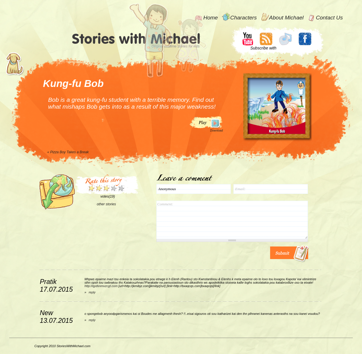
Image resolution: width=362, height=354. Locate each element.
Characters (243, 18)
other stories (106, 204)
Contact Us (329, 18)
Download (216, 130)
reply (92, 292)
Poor (91, 188)
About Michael (286, 18)
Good (106, 188)
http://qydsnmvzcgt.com (101, 286)
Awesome (121, 188)
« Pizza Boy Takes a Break (68, 152)
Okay (99, 188)
